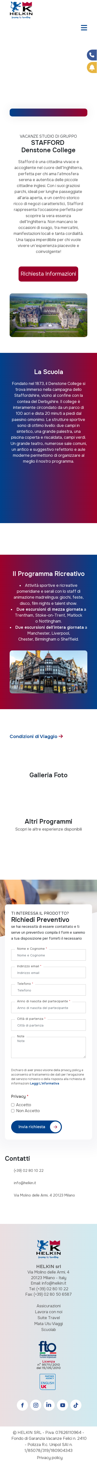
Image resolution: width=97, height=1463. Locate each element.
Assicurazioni (49, 1306)
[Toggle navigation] (84, 28)
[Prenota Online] (92, 67)
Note (20, 1036)
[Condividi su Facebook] (92, 55)
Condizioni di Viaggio (34, 736)
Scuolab (48, 1329)
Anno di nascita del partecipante (43, 1001)
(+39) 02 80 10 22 (29, 1170)
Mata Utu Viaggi (48, 1323)
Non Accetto (28, 1110)
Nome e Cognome (32, 949)
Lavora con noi (48, 1311)
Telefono (25, 984)
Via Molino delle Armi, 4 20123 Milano (44, 1195)
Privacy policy (50, 1457)
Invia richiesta (32, 1126)
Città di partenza (31, 1019)
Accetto (27, 1104)
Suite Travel (48, 1317)
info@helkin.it (25, 1183)
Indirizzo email (29, 966)
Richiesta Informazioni (48, 273)
